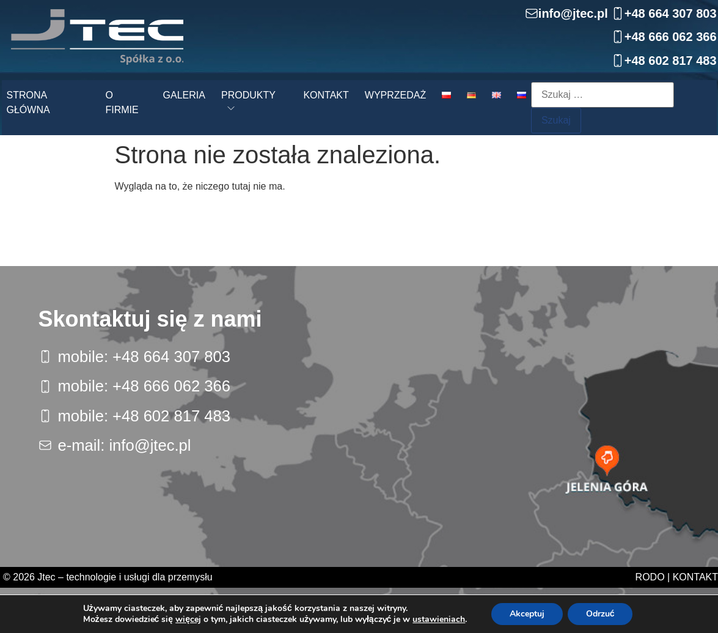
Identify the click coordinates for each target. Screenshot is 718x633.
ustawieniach (438, 619)
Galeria (184, 95)
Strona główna (28, 102)
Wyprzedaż (395, 95)
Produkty (248, 95)
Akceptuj (527, 614)
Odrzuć (600, 614)
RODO (650, 577)
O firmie (121, 102)
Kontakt (325, 95)
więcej (188, 619)
